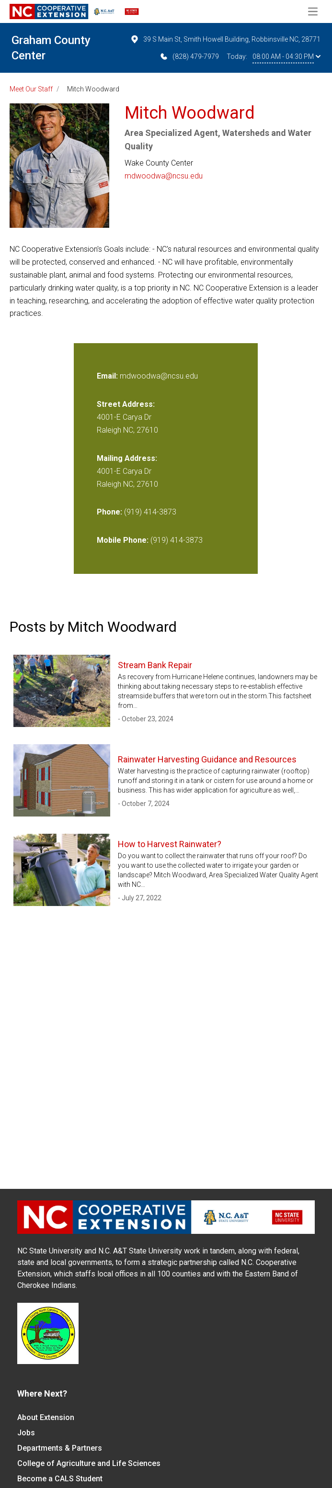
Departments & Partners (59, 1448)
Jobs (26, 1432)
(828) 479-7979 (189, 56)
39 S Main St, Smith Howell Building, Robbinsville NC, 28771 (225, 39)
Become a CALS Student (60, 1478)
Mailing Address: (127, 458)
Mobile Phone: (123, 540)
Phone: (109, 511)
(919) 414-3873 (150, 511)
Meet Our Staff (31, 89)
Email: (108, 375)
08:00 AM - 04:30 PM (286, 56)
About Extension (45, 1417)
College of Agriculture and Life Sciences (88, 1463)
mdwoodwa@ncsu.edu (164, 175)
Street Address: (126, 404)
